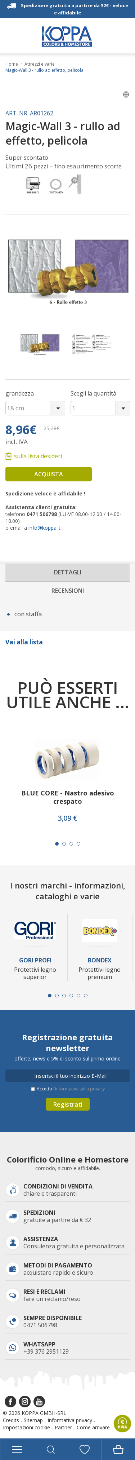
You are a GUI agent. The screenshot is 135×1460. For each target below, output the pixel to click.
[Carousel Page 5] (78, 995)
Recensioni (67, 591)
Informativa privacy (70, 1420)
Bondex (100, 960)
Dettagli (67, 572)
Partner (63, 1427)
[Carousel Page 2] (64, 844)
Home (11, 64)
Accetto (71, 1089)
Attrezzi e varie (39, 64)
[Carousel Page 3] (71, 844)
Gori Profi (35, 960)
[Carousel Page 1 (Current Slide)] (57, 844)
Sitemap (33, 1420)
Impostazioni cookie (26, 1427)
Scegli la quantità (93, 393)
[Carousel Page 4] (78, 844)
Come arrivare (93, 1427)
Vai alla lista (24, 642)
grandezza (19, 393)
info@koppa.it (44, 527)
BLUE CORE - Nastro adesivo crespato (67, 797)
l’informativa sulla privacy (79, 1089)
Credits (11, 1420)
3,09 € (67, 818)
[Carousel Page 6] (85, 995)
